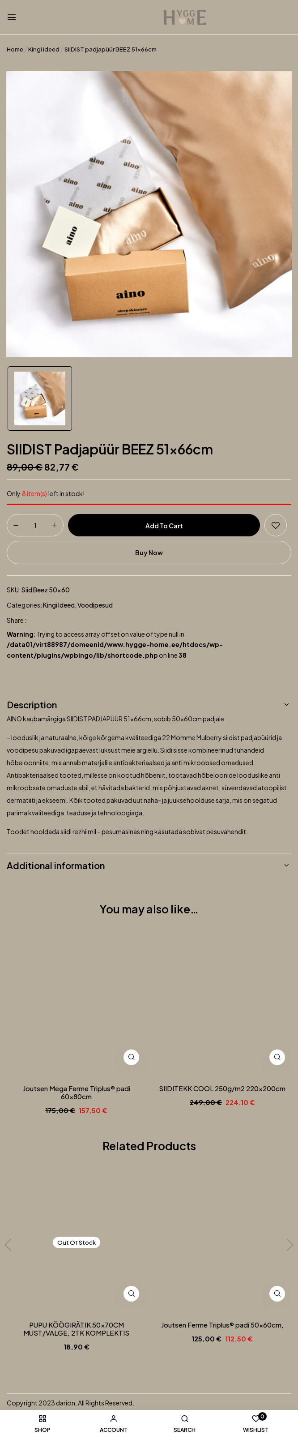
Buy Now (149, 552)
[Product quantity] (35, 524)
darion (65, 1403)
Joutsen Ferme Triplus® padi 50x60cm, (222, 1325)
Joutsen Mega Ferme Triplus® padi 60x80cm (76, 1092)
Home (15, 49)
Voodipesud (95, 605)
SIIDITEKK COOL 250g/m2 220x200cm (222, 1088)
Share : (16, 620)
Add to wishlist (275, 525)
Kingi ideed (44, 49)
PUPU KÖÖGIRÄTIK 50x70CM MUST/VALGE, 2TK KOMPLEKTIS (76, 1329)
